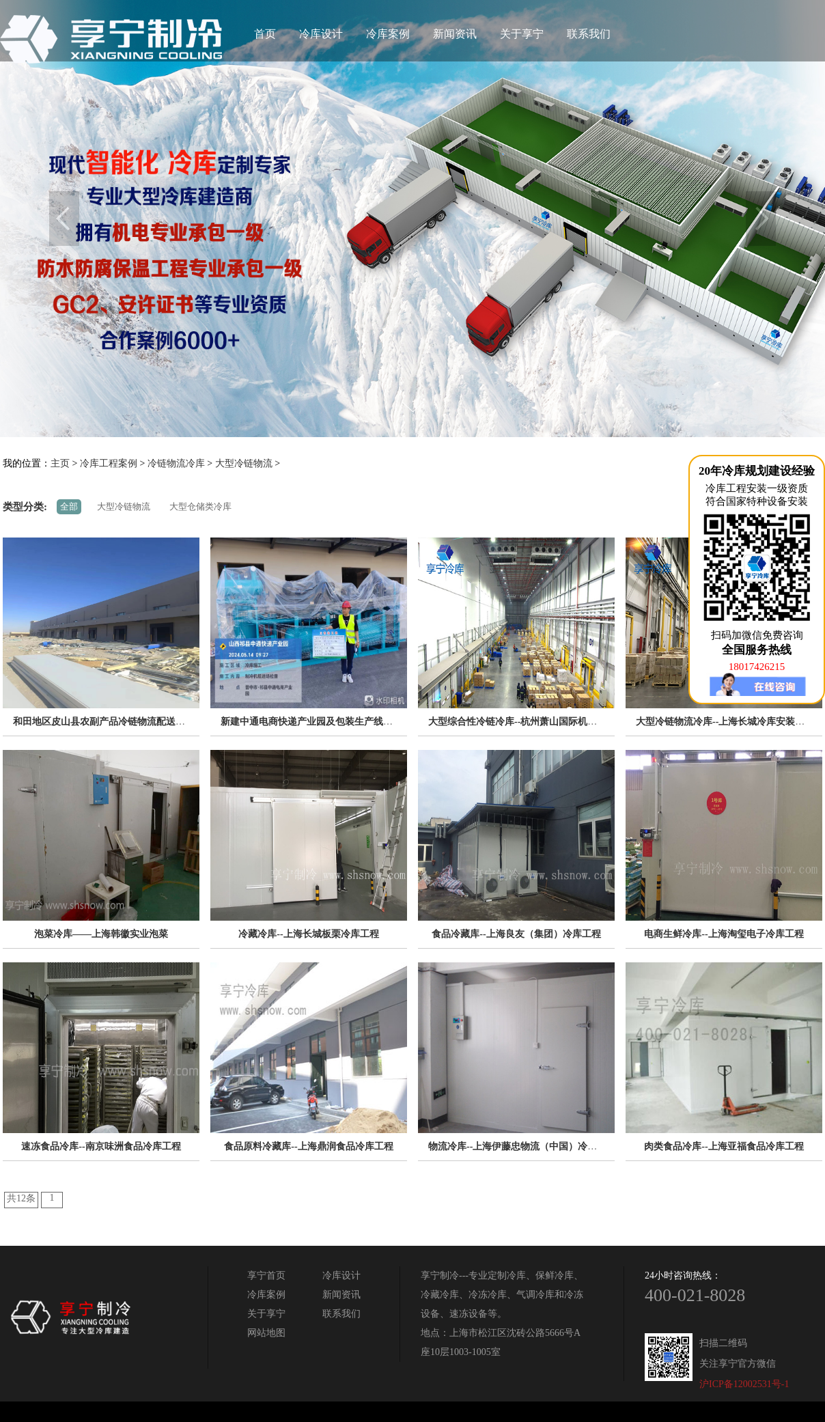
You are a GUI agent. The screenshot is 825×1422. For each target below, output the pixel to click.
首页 (265, 34)
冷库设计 (321, 34)
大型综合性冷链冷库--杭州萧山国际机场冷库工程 (531, 721)
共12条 (21, 1198)
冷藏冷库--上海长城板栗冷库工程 (308, 934)
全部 (69, 506)
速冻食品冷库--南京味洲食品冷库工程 (100, 1146)
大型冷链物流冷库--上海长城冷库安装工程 (725, 721)
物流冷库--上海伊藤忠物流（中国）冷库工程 (522, 1146)
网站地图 (266, 1333)
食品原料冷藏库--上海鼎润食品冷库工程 (308, 1146)
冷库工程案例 (108, 463)
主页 (60, 463)
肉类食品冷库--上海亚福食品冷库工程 (723, 1146)
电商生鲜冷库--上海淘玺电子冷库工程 (723, 934)
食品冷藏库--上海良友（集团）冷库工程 (516, 934)
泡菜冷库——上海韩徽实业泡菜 (101, 934)
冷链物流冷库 (176, 463)
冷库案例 (388, 34)
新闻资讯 (455, 34)
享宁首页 (266, 1275)
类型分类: (25, 506)
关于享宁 (522, 34)
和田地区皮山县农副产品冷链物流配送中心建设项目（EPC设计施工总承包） (175, 721)
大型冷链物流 (243, 463)
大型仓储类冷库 (200, 506)
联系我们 (589, 34)
